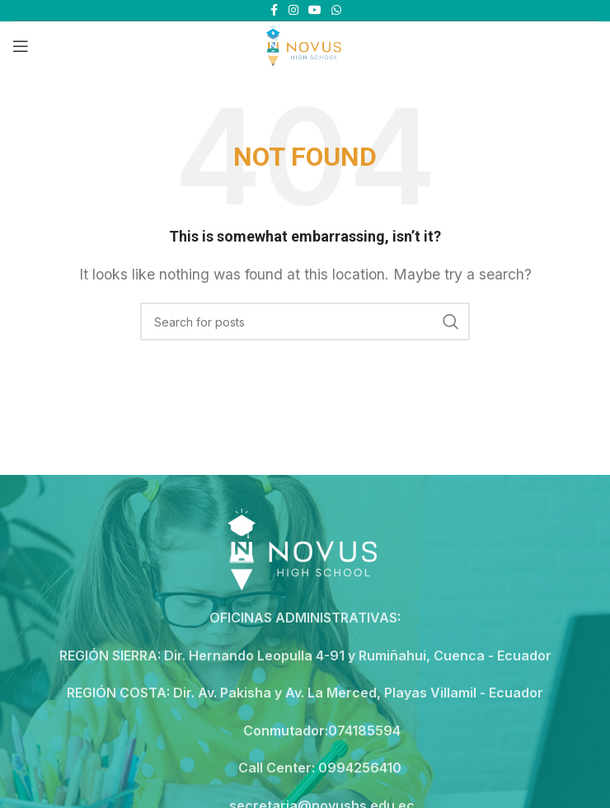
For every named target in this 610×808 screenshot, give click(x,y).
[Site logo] (304, 44)
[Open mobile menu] (20, 46)
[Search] (305, 322)
